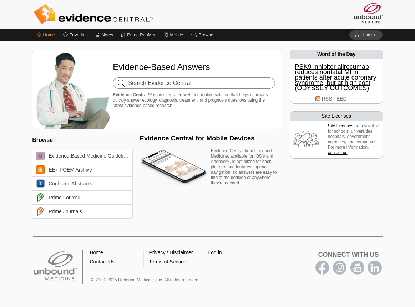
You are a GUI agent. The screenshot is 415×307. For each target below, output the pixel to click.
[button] (203, 35)
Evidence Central (122, 14)
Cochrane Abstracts (64, 183)
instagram (340, 268)
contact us (338, 152)
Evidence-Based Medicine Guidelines (83, 156)
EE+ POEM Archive (64, 169)
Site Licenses (340, 125)
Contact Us (102, 262)
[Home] (46, 35)
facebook (322, 268)
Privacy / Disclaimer (171, 252)
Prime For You (58, 197)
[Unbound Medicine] (368, 13)
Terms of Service (167, 262)
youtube (357, 268)
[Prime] (138, 35)
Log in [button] (215, 252)
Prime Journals (59, 211)
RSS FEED (334, 99)
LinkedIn (375, 268)
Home (96, 252)
